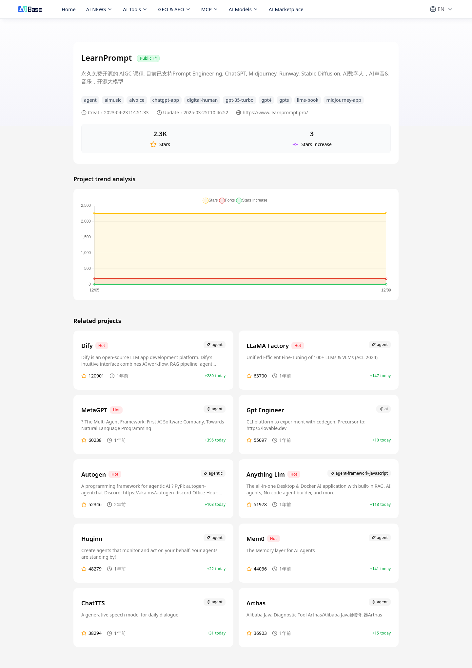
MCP (209, 9)
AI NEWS (99, 9)
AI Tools (135, 9)
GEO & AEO (174, 9)
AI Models (243, 9)
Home (69, 9)
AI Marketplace (286, 9)
